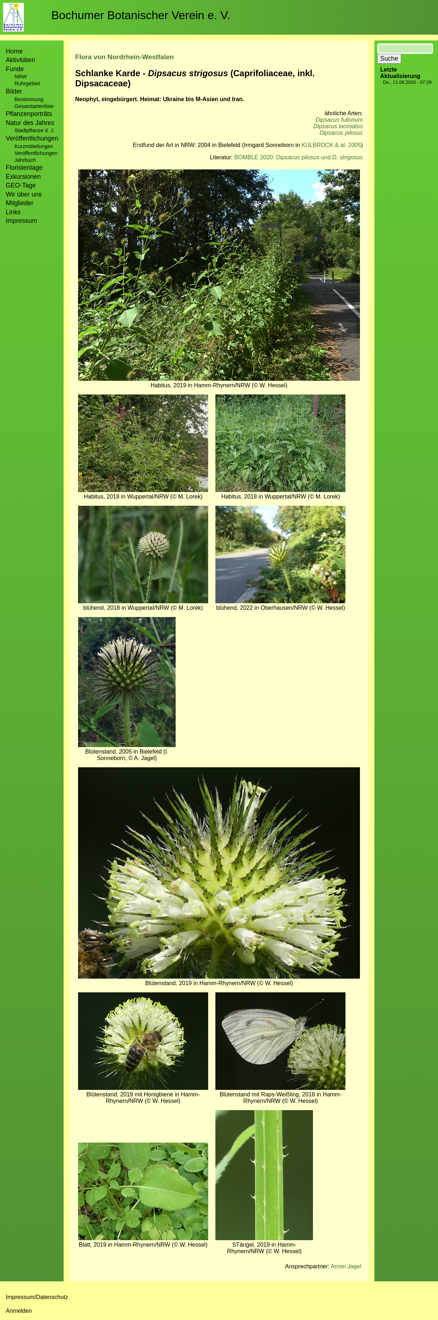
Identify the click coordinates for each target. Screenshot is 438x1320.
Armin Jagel (346, 1266)
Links (13, 212)
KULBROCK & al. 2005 (331, 145)
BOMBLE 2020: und (298, 157)
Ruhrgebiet (27, 83)
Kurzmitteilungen (33, 146)
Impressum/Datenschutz (37, 1297)
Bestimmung (28, 99)
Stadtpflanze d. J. (34, 130)
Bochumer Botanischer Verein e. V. (140, 15)
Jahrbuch (25, 160)
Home (14, 51)
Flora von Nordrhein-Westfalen (124, 57)
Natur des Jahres (30, 122)
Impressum (21, 220)
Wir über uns (24, 194)
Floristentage (24, 167)
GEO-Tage (21, 185)
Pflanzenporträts (29, 113)
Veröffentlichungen (35, 153)
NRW (20, 76)
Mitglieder (19, 203)
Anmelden (19, 1311)
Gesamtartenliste (34, 106)
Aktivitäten (20, 60)
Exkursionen (23, 176)
